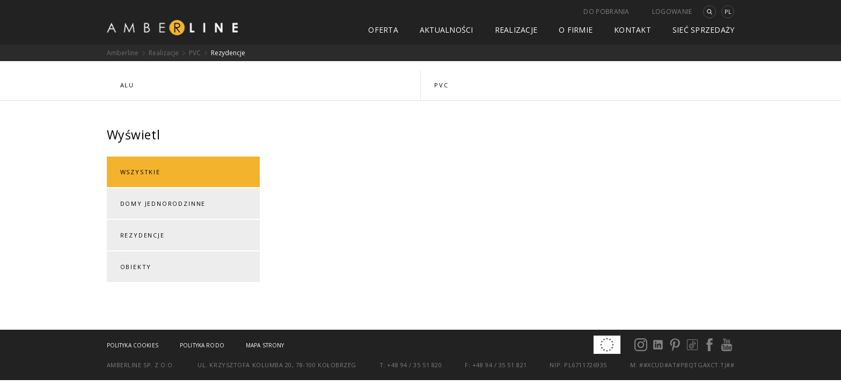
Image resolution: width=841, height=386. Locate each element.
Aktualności (446, 30)
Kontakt (632, 30)
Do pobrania (606, 11)
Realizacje (516, 30)
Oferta (383, 30)
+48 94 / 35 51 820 (414, 365)
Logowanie (672, 11)
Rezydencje (228, 52)
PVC (195, 52)
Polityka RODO (202, 345)
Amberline (122, 52)
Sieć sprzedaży (703, 30)
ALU (127, 85)
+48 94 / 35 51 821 (499, 365)
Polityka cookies (132, 345)
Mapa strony (265, 345)
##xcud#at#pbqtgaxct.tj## (686, 365)
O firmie (576, 30)
